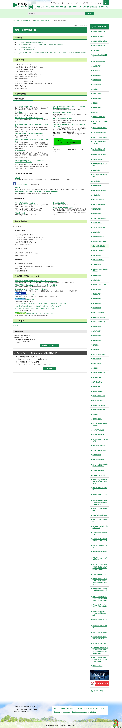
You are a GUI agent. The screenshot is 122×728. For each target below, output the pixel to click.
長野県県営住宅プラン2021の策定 (100, 440)
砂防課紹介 (96, 349)
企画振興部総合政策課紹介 (100, 41)
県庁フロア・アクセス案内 (80, 712)
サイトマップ (100, 708)
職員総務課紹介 (97, 98)
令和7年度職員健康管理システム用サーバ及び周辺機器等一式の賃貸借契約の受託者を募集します (100, 650)
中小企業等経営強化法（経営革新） (63, 112)
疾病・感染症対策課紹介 (99, 190)
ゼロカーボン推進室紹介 (99, 450)
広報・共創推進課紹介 (99, 61)
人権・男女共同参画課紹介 (100, 137)
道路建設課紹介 (97, 340)
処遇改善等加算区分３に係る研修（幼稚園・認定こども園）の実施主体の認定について (100, 581)
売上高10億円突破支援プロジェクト (29, 49)
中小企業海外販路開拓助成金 (27, 47)
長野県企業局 (96, 386)
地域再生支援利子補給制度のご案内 (63, 207)
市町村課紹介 (96, 70)
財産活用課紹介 (97, 107)
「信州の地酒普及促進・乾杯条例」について (100, 533)
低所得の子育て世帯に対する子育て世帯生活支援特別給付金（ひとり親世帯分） (100, 598)
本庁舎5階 (15, 325)
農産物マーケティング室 (99, 284)
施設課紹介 (96, 368)
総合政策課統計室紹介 (99, 45)
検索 (106, 3)
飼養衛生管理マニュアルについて (100, 495)
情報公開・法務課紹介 (99, 117)
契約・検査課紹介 (97, 382)
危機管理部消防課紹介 (99, 32)
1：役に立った (20, 359)
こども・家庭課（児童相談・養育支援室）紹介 (99, 149)
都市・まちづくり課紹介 (99, 354)
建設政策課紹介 (97, 326)
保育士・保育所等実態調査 (100, 632)
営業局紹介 (96, 414)
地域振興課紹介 (97, 66)
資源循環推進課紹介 (98, 236)
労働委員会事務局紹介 (99, 405)
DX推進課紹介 (96, 50)
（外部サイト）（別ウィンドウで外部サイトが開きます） (36, 313)
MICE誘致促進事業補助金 (100, 515)
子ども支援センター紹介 (99, 154)
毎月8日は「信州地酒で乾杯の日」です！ (100, 527)
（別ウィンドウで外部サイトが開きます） (29, 118)
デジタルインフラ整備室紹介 (100, 55)
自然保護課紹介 (97, 232)
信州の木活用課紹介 (98, 312)
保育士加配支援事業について (100, 620)
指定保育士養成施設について (100, 546)
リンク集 (57, 712)
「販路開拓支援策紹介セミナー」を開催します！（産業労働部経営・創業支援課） (42, 44)
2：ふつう (30, 359)
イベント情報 (98, 691)
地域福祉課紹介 (97, 181)
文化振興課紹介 (97, 455)
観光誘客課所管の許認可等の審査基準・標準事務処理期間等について (100, 502)
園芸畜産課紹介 (97, 294)
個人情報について (89, 708)
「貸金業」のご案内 (20, 213)
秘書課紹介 (96, 89)
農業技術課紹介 (97, 289)
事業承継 (17, 187)
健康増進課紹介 (97, 186)
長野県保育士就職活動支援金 (100, 626)
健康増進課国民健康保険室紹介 (100, 164)
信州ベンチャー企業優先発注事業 (62, 118)
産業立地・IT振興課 (98, 250)
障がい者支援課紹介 (98, 199)
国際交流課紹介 (97, 75)
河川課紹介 (96, 345)
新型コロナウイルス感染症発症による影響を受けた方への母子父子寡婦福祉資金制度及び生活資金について (100, 567)
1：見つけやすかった (22, 364)
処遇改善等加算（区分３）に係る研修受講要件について (100, 590)
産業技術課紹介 (97, 255)
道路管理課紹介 (97, 335)
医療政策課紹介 (97, 170)
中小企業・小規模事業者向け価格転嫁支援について (33, 42)
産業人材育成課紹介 (98, 260)
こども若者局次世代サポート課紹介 (100, 142)
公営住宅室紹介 (97, 363)
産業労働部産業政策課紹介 (100, 241)
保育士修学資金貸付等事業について (100, 552)
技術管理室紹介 (97, 331)
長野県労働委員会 (97, 400)
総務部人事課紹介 (97, 93)
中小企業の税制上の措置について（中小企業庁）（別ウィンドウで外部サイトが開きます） (40, 306)
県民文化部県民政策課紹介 (100, 128)
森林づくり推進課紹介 (99, 322)
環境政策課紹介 (97, 213)
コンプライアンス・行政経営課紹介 (100, 122)
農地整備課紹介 (97, 298)
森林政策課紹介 (97, 308)
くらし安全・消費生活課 (99, 132)
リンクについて (66, 712)
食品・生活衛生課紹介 (99, 204)
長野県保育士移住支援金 (99, 643)
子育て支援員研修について (100, 574)
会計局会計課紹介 (97, 377)
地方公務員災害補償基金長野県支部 (100, 424)
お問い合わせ (93, 712)
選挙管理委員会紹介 (98, 434)
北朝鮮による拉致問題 (99, 475)
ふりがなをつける (67, 3)
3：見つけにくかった (45, 364)
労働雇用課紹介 (97, 264)
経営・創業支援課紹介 (99, 246)
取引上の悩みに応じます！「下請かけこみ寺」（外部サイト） (32, 289)
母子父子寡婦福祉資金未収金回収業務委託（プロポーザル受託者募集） (100, 659)
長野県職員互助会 (97, 419)
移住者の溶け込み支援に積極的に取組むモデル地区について (100, 481)
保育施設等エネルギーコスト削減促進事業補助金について (100, 613)
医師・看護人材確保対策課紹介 (100, 175)
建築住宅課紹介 (97, 359)
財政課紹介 (96, 103)
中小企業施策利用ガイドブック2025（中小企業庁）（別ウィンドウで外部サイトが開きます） (41, 303)
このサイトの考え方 (60, 708)
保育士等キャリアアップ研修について (100, 558)
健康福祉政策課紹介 (98, 159)
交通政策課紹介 (97, 80)
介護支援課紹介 (97, 195)
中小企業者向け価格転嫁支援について (25, 106)
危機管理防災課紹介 (98, 36)
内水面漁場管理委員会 (99, 409)
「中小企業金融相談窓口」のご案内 (25, 203)
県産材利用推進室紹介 (99, 317)
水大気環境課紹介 (97, 223)
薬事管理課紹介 (97, 209)
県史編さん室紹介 (97, 666)
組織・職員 (36, 20)
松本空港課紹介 (97, 84)
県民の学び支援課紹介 (99, 445)
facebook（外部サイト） (24, 184)
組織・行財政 (29, 20)
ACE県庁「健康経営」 (99, 430)
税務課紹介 (96, 112)
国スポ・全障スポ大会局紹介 (100, 520)
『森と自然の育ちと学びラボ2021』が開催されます (100, 605)
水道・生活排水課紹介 (99, 227)
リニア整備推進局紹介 (99, 372)
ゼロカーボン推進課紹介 (99, 218)
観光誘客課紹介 (97, 275)
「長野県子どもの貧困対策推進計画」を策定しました (100, 539)
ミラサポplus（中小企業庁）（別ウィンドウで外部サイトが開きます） (34, 308)
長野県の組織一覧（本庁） (47, 20)
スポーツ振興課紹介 (98, 470)
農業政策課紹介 (97, 280)
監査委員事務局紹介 (98, 391)
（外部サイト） (24, 294)
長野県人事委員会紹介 (99, 396)
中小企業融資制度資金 (59, 203)
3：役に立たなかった (41, 359)
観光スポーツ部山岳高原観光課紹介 (100, 270)
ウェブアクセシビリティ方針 (75, 708)
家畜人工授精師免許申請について (100, 488)
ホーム (14, 20)
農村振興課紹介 (97, 303)
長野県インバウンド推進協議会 (100, 509)
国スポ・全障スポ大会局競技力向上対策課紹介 (100, 465)
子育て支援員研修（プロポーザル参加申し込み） (100, 637)
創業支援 (17, 178)
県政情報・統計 (21, 20)
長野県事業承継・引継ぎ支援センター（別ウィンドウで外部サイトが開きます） (37, 191)
